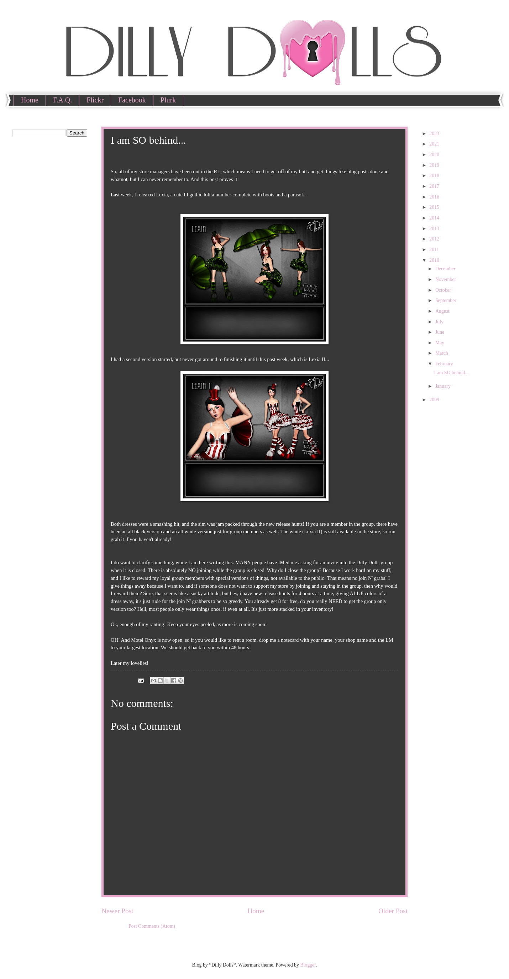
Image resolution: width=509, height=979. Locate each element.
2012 (434, 239)
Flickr (95, 100)
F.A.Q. (62, 100)
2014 (434, 218)
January (443, 386)
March (442, 353)
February (444, 363)
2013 (434, 228)
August (443, 311)
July (440, 321)
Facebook (132, 100)
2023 (434, 133)
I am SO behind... (451, 372)
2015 (434, 207)
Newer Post (117, 911)
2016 (434, 197)
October (443, 290)
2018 (434, 175)
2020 (434, 154)
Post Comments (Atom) (151, 926)
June (440, 332)
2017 (434, 186)
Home (29, 100)
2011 (434, 249)
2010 (434, 260)
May (440, 342)
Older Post (393, 911)
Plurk (168, 100)
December (446, 268)
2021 (434, 144)
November (446, 279)
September (446, 300)
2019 (434, 165)
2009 (434, 399)
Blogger (308, 965)
